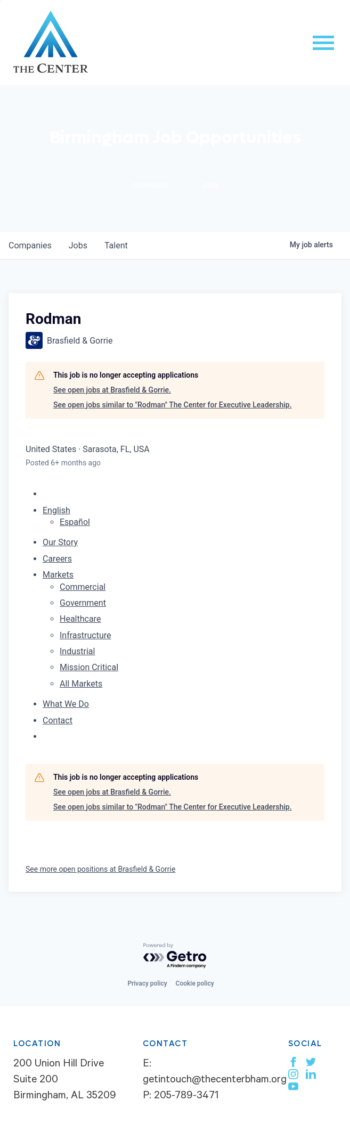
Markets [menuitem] (58, 575)
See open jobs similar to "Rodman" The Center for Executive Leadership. (172, 405)
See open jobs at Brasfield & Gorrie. (112, 390)
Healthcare (80, 619)
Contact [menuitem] (57, 720)
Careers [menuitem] (57, 559)
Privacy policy (147, 983)
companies (30, 245)
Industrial (77, 651)
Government (83, 603)
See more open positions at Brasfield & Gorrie (100, 869)
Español (75, 522)
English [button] (56, 510)
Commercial (82, 587)
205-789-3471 (186, 1097)
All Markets (81, 684)
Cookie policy (195, 983)
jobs (78, 245)
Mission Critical (89, 667)
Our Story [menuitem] (60, 542)
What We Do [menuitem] (66, 704)
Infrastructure (85, 635)
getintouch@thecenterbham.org (215, 1081)
